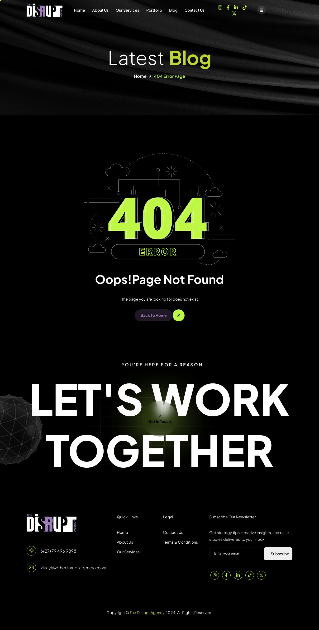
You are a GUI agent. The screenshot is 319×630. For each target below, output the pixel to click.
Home (79, 10)
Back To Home (154, 315)
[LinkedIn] (236, 7)
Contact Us (195, 10)
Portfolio (154, 10)
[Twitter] (261, 575)
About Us (100, 10)
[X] (234, 13)
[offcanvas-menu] (261, 10)
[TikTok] (245, 7)
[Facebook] (228, 7)
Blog (173, 10)
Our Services (127, 10)
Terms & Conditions (180, 542)
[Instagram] (220, 7)
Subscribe (280, 553)
